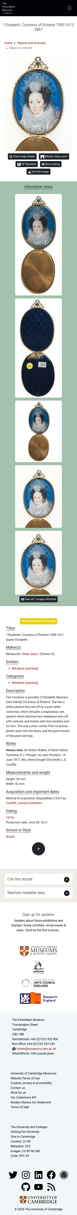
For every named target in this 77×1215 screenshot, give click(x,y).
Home (8, 43)
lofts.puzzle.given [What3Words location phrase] (42, 1053)
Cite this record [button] (19, 879)
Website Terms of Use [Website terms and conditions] (25, 1078)
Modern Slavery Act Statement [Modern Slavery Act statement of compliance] (31, 1102)
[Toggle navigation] (69, 8)
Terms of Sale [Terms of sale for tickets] (20, 1107)
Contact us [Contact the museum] (18, 1088)
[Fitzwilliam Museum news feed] (51, 1186)
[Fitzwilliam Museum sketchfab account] (64, 1174)
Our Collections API (23, 1097)
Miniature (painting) (25, 668)
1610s (10, 817)
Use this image (38, 171)
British (10, 836)
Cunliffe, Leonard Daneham (24, 803)
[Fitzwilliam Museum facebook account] (39, 1174)
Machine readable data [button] (26, 892)
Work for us (18, 1092)
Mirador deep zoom (54, 156)
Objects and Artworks (31, 43)
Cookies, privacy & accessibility (31, 1083)
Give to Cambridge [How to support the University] (23, 1136)
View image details (22, 156)
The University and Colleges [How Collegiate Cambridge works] (29, 1127)
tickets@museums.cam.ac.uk (36, 1049)
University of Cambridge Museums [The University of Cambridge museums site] (33, 1073)
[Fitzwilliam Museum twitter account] (13, 1174)
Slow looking (51, 164)
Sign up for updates (38, 914)
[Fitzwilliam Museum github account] (26, 1186)
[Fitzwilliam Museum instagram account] (26, 1174)
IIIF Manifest (26, 164)
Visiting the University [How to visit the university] (25, 1132)
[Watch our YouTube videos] (39, 1186)
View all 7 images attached (38, 599)
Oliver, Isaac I (31, 654)
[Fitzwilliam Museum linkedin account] (51, 1174)
